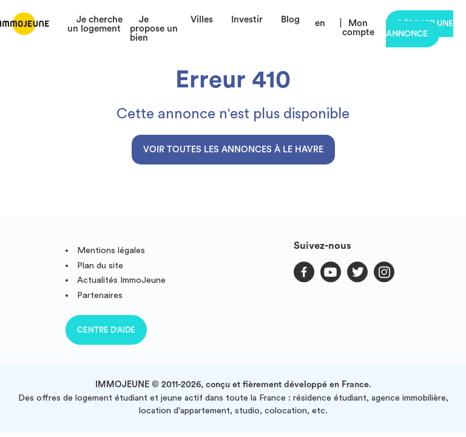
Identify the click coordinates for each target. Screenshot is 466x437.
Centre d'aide (106, 330)
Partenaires (100, 295)
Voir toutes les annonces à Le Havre (233, 149)
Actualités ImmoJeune (121, 280)
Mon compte (358, 28)
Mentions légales (111, 250)
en (320, 23)
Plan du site (100, 265)
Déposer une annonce (419, 28)
